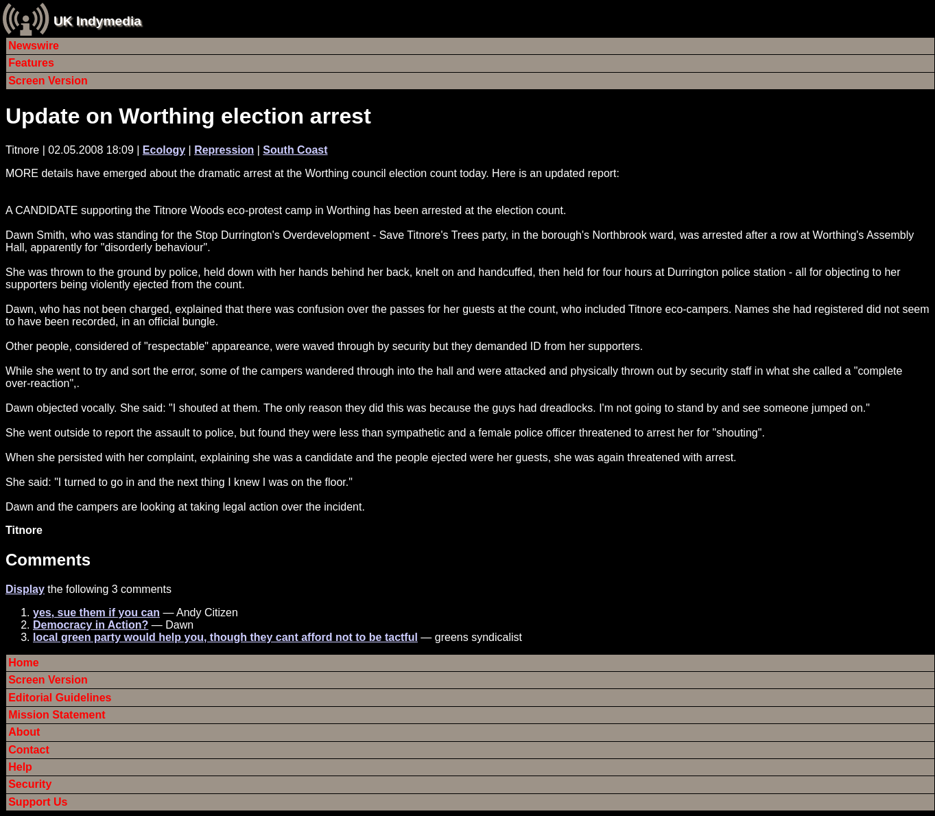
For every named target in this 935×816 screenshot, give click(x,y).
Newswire (33, 45)
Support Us (37, 802)
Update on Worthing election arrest (188, 116)
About (24, 732)
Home (23, 662)
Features (31, 63)
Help (20, 767)
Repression (224, 150)
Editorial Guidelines (59, 697)
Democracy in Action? (90, 625)
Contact (28, 750)
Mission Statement (56, 715)
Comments (48, 559)
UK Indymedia (97, 21)
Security (29, 784)
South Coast (295, 150)
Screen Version (48, 80)
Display (25, 589)
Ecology (164, 150)
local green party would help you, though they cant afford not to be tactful (225, 637)
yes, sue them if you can (96, 612)
